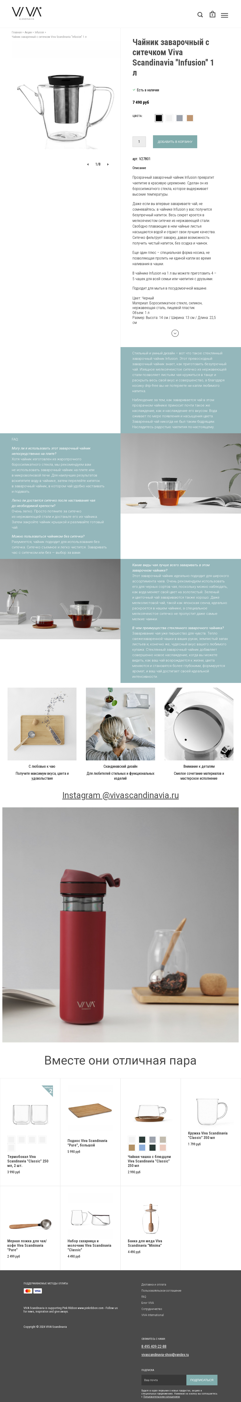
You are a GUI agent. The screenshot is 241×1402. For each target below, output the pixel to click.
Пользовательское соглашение (161, 1290)
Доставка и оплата (153, 1284)
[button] (87, 164)
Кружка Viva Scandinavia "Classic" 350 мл (208, 1135)
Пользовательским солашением (161, 1396)
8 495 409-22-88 (153, 1346)
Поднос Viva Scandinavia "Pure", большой (87, 1143)
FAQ (143, 1296)
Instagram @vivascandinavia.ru (120, 795)
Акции (28, 32)
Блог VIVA (147, 1303)
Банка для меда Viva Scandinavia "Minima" (145, 1243)
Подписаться (201, 1380)
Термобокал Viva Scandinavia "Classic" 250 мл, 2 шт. (27, 1161)
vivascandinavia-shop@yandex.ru (165, 1354)
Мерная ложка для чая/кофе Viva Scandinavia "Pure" (27, 1245)
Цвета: (137, 116)
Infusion (39, 32)
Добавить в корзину (175, 141)
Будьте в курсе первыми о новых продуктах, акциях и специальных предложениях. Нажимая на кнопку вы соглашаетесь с (179, 1393)
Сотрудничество (151, 1309)
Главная (17, 32)
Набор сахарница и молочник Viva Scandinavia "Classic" (89, 1245)
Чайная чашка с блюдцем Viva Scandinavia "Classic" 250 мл (149, 1161)
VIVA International (152, 1315)
